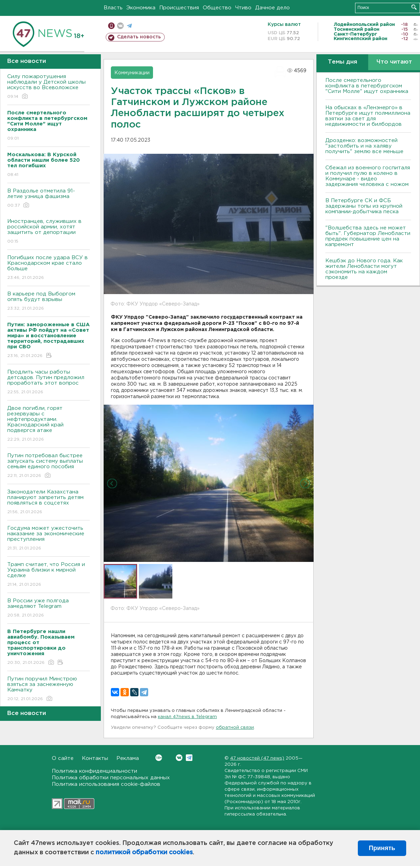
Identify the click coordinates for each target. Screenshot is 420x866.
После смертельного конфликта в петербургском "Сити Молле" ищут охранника (366, 86)
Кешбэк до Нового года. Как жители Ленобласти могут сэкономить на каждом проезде (364, 269)
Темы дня (342, 62)
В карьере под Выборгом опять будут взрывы (48, 301)
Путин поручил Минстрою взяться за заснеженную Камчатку (48, 689)
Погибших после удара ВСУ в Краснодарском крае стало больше (48, 268)
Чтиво (243, 8)
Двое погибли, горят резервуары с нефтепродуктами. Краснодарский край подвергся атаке (48, 424)
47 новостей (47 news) (257, 758)
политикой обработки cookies (144, 852)
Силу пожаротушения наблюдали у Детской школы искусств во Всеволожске (48, 87)
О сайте (63, 758)
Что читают (394, 62)
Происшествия (179, 8)
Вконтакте (158, 757)
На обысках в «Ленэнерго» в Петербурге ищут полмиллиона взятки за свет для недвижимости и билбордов (367, 115)
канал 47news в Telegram (187, 717)
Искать (414, 7)
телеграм (129, 25)
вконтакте (120, 25)
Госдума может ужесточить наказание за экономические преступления (48, 538)
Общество (217, 8)
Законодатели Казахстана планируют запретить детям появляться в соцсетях (48, 502)
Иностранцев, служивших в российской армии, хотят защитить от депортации (48, 231)
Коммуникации (132, 73)
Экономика (140, 8)
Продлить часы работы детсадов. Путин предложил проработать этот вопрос (48, 382)
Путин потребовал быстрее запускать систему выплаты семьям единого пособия (48, 466)
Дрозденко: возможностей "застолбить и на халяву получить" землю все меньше (364, 146)
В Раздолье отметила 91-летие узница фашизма (48, 198)
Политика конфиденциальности (94, 771)
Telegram (189, 757)
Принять (382, 848)
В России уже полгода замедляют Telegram (48, 608)
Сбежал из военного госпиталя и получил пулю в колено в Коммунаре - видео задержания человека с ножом (367, 176)
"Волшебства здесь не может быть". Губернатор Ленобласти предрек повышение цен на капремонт (367, 236)
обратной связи (235, 727)
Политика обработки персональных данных (111, 777)
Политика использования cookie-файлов (106, 784)
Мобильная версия (111, 25)
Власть (113, 8)
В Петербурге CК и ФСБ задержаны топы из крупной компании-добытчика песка (363, 206)
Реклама (127, 758)
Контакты (95, 758)
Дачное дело (272, 8)
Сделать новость (139, 37)
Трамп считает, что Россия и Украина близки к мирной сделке (48, 574)
